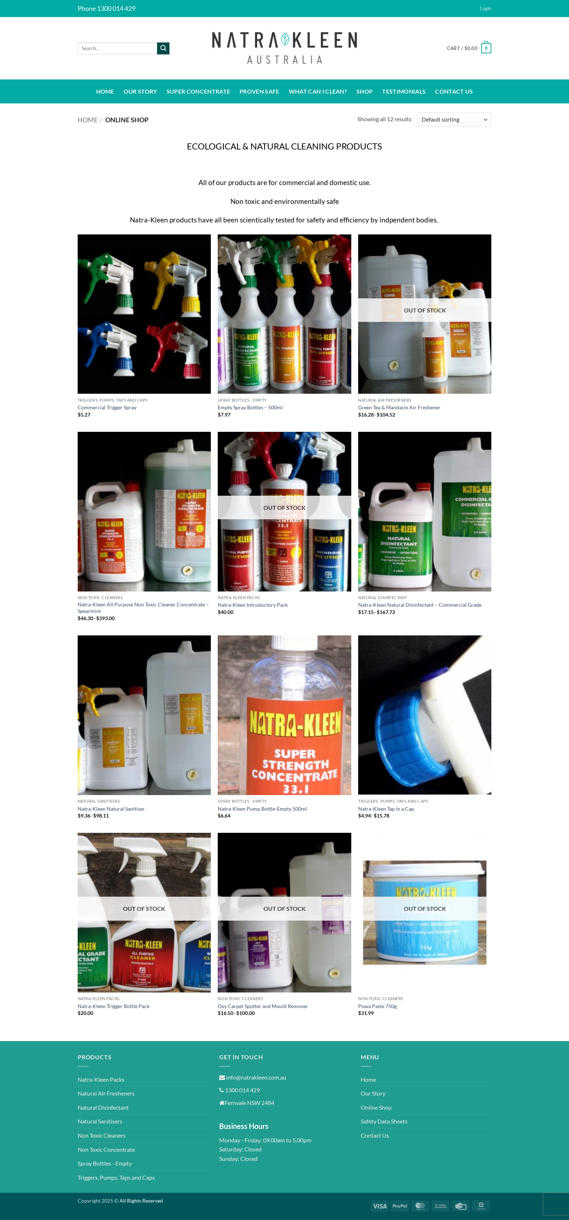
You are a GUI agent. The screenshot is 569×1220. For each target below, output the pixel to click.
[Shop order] (454, 119)
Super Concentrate (198, 91)
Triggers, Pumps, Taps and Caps (116, 1177)
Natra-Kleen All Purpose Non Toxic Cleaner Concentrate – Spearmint (143, 607)
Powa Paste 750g (377, 1006)
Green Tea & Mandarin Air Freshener (399, 407)
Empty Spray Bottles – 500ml (250, 407)
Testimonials (404, 91)
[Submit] (163, 48)
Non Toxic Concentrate (106, 1149)
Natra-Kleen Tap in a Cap (386, 809)
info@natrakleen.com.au (252, 1077)
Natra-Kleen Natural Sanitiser (111, 809)
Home (105, 91)
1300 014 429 (239, 1089)
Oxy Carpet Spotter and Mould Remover (263, 1006)
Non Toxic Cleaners (102, 1135)
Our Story (140, 91)
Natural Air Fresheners (106, 1093)
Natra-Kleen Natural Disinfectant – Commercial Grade (420, 605)
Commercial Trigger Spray (107, 407)
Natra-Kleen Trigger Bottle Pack (114, 1006)
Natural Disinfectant (103, 1107)
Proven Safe (259, 91)
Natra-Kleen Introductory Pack (253, 605)
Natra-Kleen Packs (101, 1079)
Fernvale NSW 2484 (246, 1102)
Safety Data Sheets (384, 1121)
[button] (485, 8)
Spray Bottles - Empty (105, 1163)
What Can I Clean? (318, 91)
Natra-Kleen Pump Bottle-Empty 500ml (262, 809)
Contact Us (454, 91)
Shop (364, 91)
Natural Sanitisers (100, 1121)
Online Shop (376, 1107)
